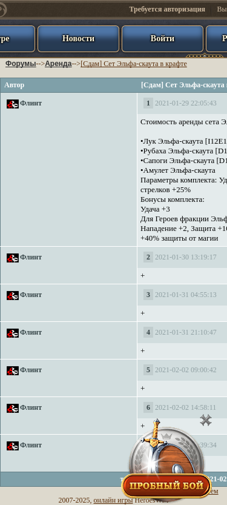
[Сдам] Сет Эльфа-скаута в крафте (134, 63)
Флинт (31, 103)
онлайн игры (113, 500)
